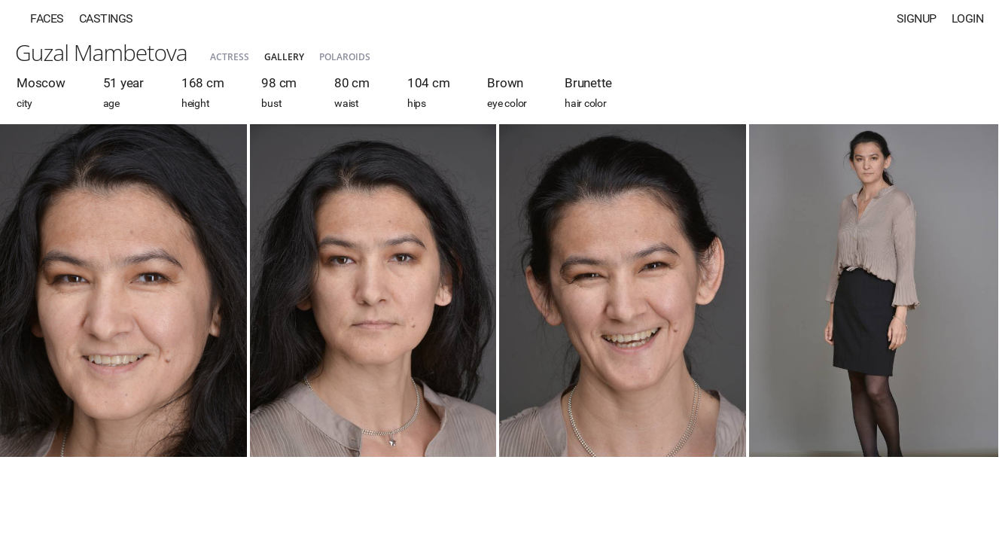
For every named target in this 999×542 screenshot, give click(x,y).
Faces (47, 18)
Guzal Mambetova (101, 52)
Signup (917, 18)
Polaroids (344, 56)
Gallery (284, 56)
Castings (106, 18)
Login (968, 18)
